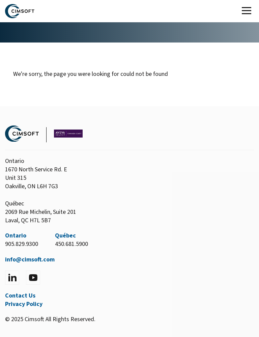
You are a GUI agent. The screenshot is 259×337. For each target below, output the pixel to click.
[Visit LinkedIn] (12, 278)
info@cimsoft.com (30, 259)
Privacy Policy (23, 304)
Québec (65, 235)
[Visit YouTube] (33, 278)
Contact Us (20, 295)
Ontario (15, 235)
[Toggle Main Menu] (248, 11)
